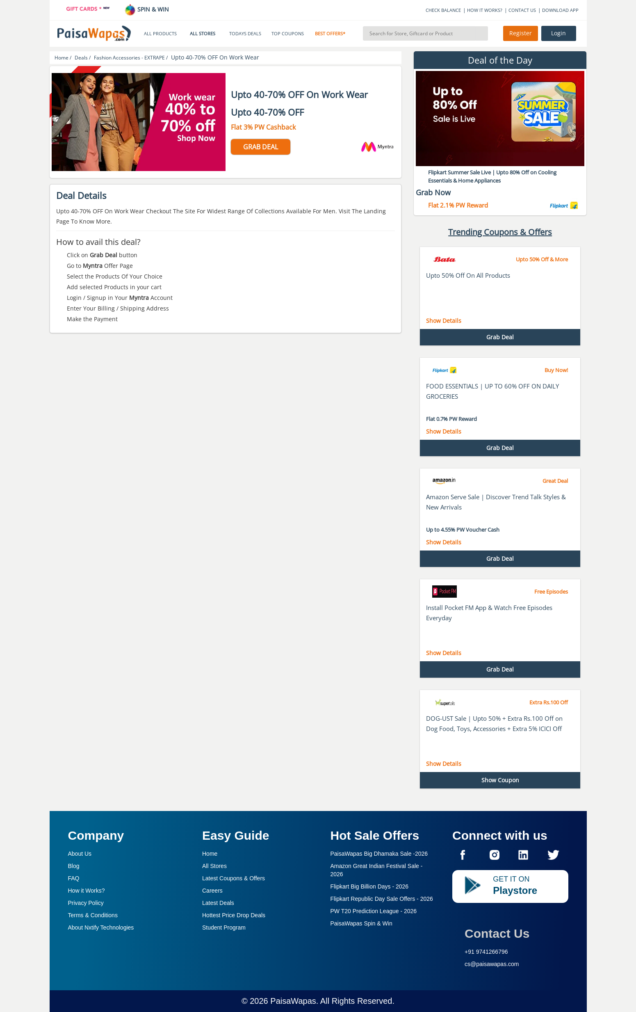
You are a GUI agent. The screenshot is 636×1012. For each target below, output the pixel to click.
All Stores (214, 866)
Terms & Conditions (93, 915)
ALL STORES (202, 34)
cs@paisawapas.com (492, 964)
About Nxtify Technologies (101, 927)
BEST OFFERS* (330, 34)
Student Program (224, 927)
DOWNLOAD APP (560, 10)
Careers (212, 890)
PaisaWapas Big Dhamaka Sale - (379, 853)
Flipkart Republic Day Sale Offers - (382, 898)
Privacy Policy (86, 903)
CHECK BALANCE (443, 10)
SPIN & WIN (146, 9)
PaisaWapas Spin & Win (361, 923)
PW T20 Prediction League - (374, 911)
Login (558, 33)
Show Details (443, 320)
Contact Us (497, 933)
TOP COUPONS (287, 34)
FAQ (74, 878)
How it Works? (86, 890)
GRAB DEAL (260, 146)
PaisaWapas (293, 1000)
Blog (74, 866)
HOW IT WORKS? (484, 10)
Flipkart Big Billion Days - (370, 886)
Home (209, 853)
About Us (80, 853)
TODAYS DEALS (245, 34)
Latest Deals (218, 903)
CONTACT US (522, 10)
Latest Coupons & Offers (233, 878)
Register (520, 33)
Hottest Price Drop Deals (233, 915)
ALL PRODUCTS (160, 34)
